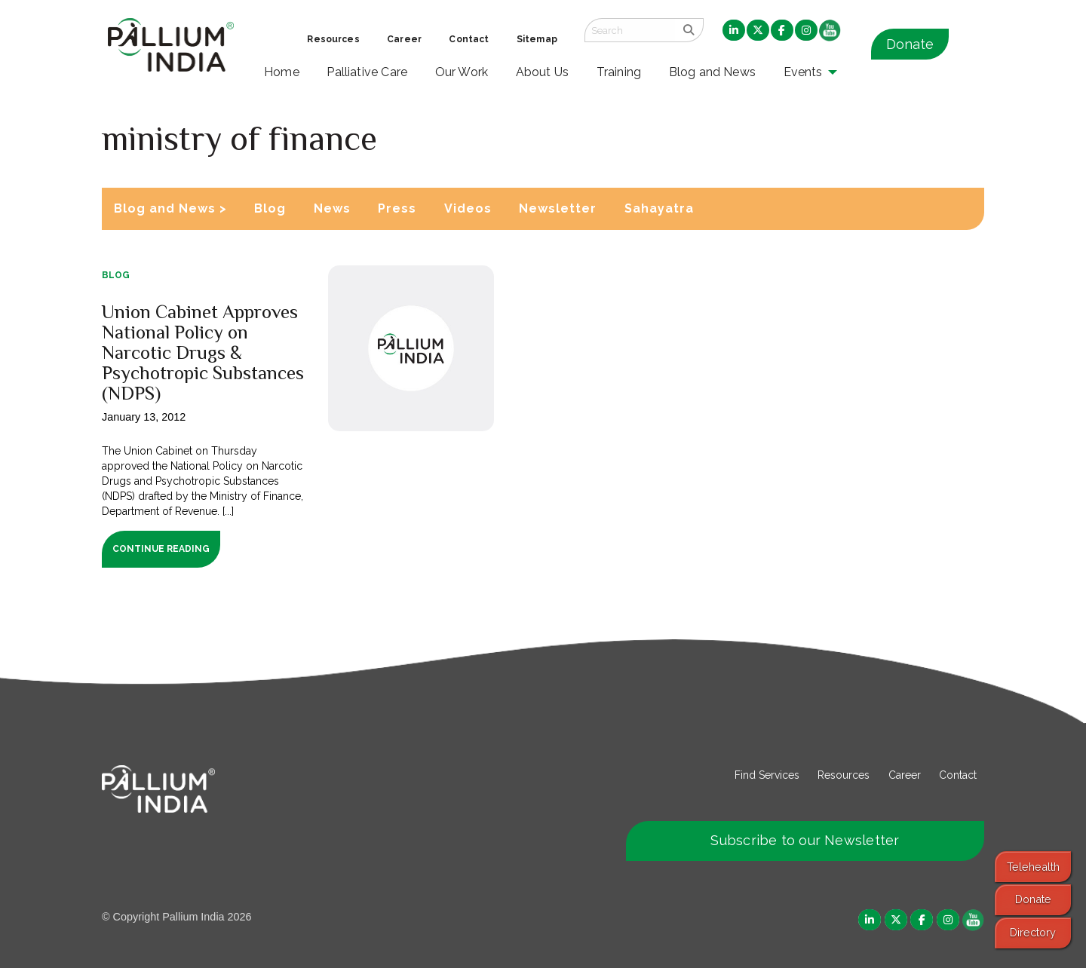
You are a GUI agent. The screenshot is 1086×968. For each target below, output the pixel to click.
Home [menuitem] (281, 72)
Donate (910, 44)
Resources (844, 775)
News (332, 208)
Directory (1033, 932)
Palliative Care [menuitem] (367, 72)
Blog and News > (170, 208)
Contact (958, 775)
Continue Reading (161, 549)
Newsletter (558, 208)
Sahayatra (659, 208)
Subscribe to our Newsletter (804, 840)
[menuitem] (733, 31)
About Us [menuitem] (542, 72)
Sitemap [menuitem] (537, 39)
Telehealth (1033, 866)
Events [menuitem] (803, 72)
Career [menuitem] (404, 39)
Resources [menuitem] (333, 39)
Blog (270, 208)
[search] (689, 30)
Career (904, 775)
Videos (468, 208)
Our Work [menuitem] (462, 72)
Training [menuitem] (619, 72)
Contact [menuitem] (469, 39)
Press (397, 208)
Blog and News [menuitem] (712, 72)
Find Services (767, 775)
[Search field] (629, 30)
